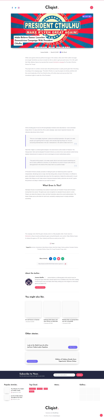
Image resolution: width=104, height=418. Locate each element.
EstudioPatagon (56, 415)
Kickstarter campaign (58, 62)
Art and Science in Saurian (32, 319)
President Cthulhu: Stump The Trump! (46, 249)
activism (34, 247)
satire (65, 249)
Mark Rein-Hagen (57, 247)
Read (53, 243)
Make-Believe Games (47, 247)
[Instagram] (18, 7)
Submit (79, 375)
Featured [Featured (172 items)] (40, 388)
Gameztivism (39, 247)
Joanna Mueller (39, 277)
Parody (63, 247)
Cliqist (51, 8)
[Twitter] (15, 7)
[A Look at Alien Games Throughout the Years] (7, 397)
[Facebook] (12, 7)
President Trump (59, 249)
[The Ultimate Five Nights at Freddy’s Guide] (7, 390)
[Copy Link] (52, 263)
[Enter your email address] (64, 375)
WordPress (55, 413)
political (67, 247)
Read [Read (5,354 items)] (46, 388)
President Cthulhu (73, 247)
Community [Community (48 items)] (32, 388)
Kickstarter (28, 236)
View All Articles (40, 287)
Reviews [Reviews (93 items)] (31, 391)
